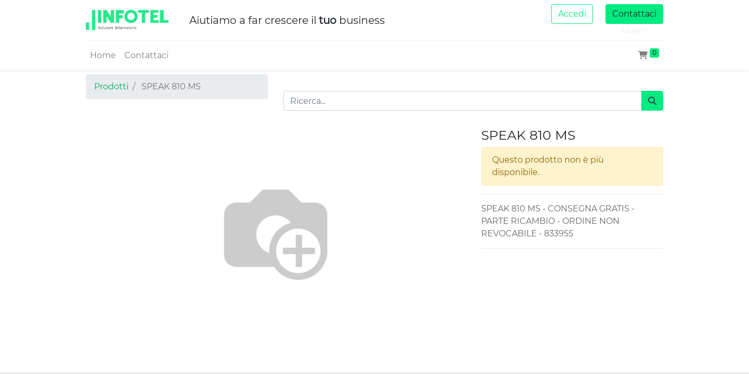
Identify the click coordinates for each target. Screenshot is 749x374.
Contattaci (634, 14)
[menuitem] (103, 55)
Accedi (572, 14)
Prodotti (111, 86)
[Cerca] (652, 101)
